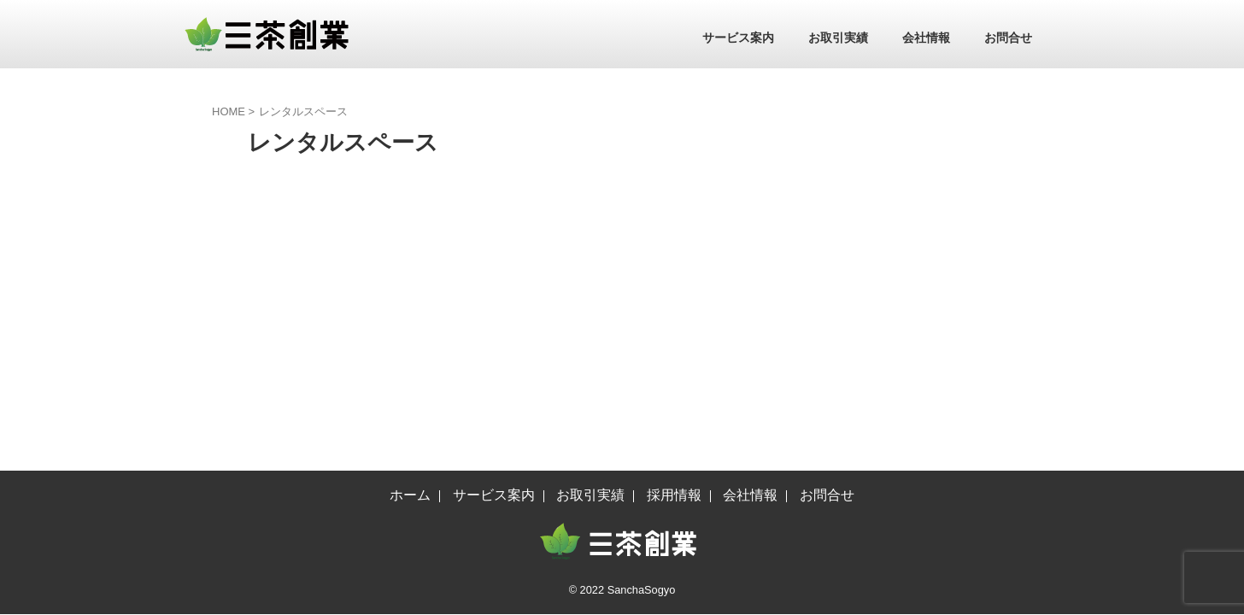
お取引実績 (838, 37)
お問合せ (1008, 37)
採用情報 (674, 252)
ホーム (410, 252)
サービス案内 (738, 37)
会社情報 (926, 37)
